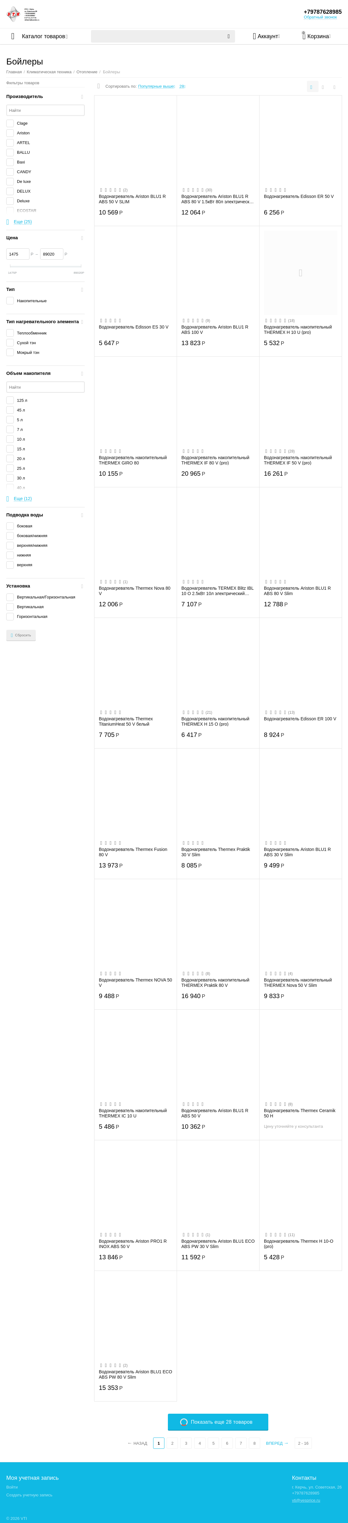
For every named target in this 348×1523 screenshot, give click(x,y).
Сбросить (21, 635)
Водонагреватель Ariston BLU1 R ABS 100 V (214, 329)
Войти (12, 1487)
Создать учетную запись (29, 1495)
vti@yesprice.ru (306, 1500)
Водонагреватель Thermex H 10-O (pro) (298, 1244)
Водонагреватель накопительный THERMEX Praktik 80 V (215, 982)
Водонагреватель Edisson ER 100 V (300, 718)
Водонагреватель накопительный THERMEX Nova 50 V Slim (298, 982)
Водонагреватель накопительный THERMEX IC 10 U (133, 1113)
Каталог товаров (43, 36)
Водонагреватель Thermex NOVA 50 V (135, 982)
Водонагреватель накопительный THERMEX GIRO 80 (133, 460)
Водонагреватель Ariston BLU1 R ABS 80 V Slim (297, 591)
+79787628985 (323, 12)
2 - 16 (303, 1443)
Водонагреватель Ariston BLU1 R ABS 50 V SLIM (132, 199)
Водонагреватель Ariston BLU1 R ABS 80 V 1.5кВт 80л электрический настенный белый (217, 199)
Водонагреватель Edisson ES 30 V (134, 326)
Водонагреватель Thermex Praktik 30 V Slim (215, 852)
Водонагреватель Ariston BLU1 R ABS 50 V (214, 1113)
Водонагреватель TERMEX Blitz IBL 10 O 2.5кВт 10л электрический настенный (217, 591)
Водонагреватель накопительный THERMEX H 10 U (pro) (298, 329)
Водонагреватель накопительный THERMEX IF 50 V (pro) (298, 460)
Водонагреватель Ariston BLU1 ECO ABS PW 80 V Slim (135, 1374)
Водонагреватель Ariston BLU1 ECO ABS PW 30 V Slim (218, 1244)
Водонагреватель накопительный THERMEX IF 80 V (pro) (215, 460)
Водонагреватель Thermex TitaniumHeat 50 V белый (126, 721)
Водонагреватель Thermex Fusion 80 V (133, 852)
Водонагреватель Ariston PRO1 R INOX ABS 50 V (133, 1244)
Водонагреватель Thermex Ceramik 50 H (299, 1113)
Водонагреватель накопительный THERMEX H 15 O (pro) (215, 721)
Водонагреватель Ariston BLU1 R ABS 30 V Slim (297, 852)
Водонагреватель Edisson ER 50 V (299, 196)
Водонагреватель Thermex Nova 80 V (134, 591)
